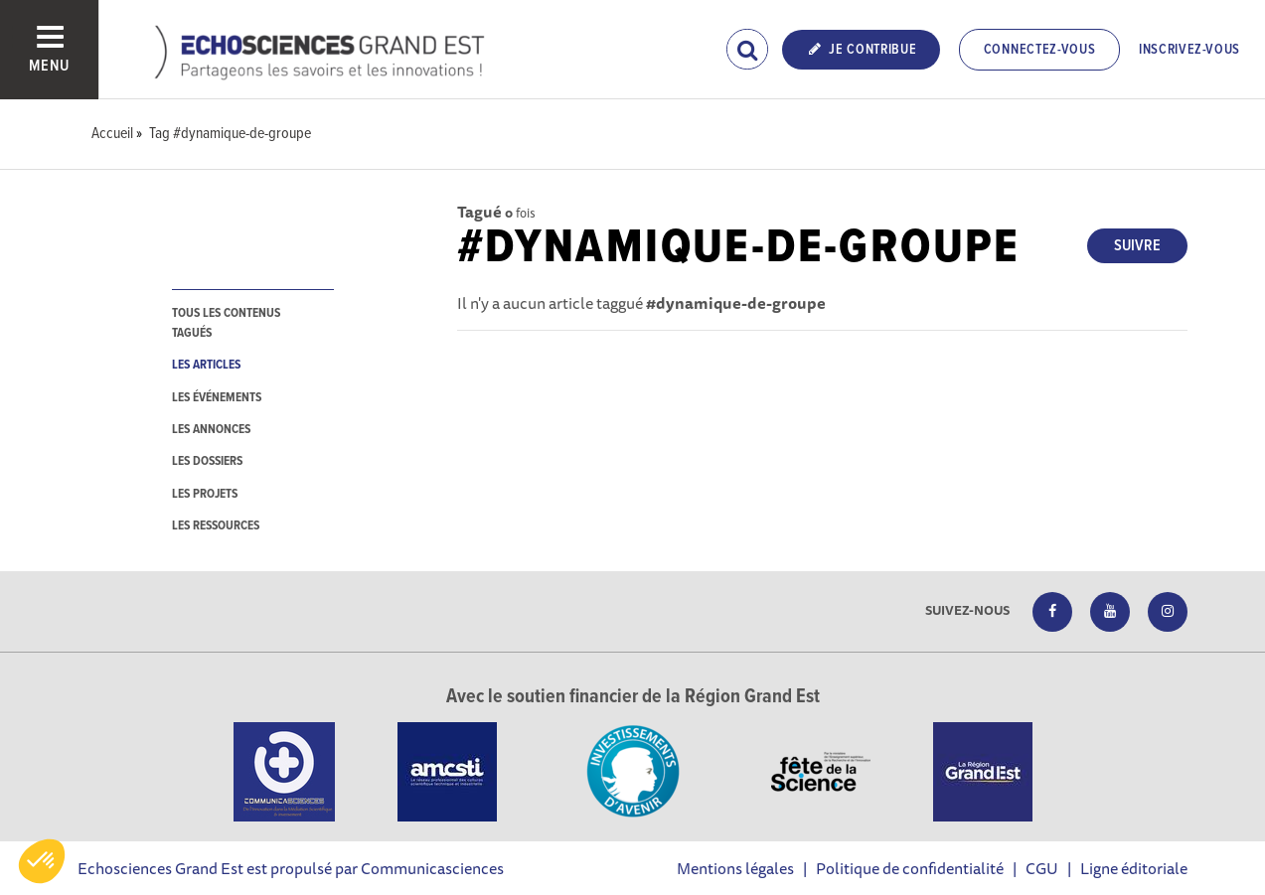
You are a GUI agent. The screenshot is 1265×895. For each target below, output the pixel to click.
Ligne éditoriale (1133, 868)
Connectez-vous (1040, 50)
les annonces (211, 429)
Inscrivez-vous (1189, 50)
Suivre (1137, 245)
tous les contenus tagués (226, 323)
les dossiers (207, 461)
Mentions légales (735, 868)
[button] (42, 861)
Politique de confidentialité (910, 868)
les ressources (215, 526)
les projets (204, 494)
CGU (1042, 868)
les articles (206, 365)
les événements (216, 397)
